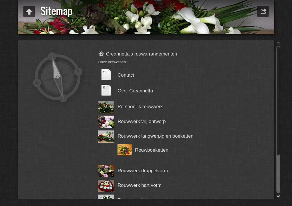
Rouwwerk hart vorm (139, 185)
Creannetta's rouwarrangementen (141, 54)
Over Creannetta (135, 91)
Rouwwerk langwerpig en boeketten (155, 136)
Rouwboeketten (152, 150)
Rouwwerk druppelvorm (142, 170)
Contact (125, 75)
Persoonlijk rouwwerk (140, 106)
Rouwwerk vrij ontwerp (141, 121)
